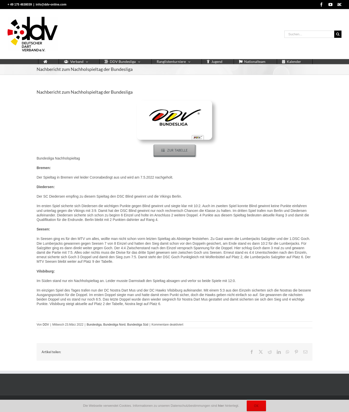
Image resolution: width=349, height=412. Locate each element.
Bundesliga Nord (114, 324)
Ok (256, 405)
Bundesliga (94, 324)
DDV (46, 324)
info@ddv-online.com (51, 4)
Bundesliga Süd (137, 324)
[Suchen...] (309, 34)
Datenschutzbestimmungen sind (197, 405)
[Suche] (337, 34)
